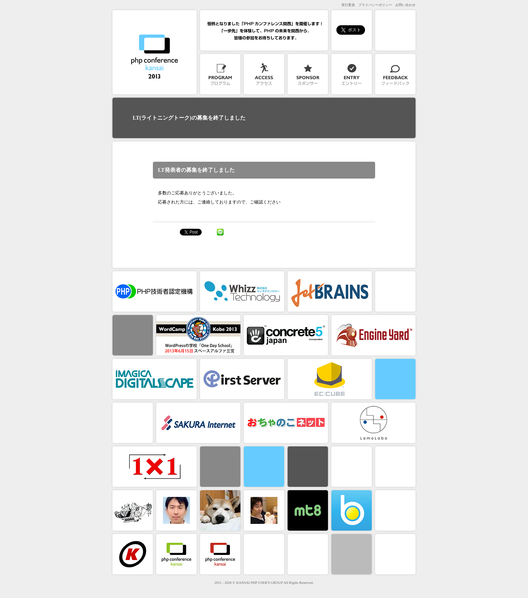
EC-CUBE (330, 379)
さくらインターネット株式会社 (198, 423)
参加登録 (351, 74)
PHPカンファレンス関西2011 (176, 554)
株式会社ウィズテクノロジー (242, 291)
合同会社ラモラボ (373, 423)
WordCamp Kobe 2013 (198, 335)
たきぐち (220, 510)
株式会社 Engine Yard (373, 335)
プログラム (220, 74)
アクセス (264, 74)
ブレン (351, 510)
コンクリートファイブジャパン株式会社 (286, 335)
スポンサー (308, 74)
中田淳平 (264, 510)
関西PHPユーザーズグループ (132, 554)
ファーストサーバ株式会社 (242, 379)
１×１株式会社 (154, 466)
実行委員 (348, 5)
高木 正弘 (176, 510)
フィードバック (395, 74)
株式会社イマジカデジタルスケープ (154, 379)
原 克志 (132, 510)
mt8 (308, 510)
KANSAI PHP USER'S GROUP (259, 583)
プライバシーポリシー (375, 5)
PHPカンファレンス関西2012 (220, 554)
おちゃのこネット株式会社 (286, 423)
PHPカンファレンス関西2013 (154, 52)
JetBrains (330, 291)
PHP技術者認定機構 (154, 291)
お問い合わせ (405, 5)
